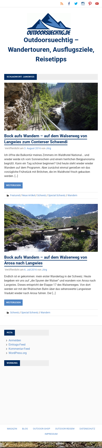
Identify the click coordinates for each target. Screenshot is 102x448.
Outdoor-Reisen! (64, 429)
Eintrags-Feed (17, 345)
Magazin (12, 429)
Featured (15, 196)
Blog (25, 429)
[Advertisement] (33, 394)
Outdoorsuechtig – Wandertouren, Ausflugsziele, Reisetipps (51, 50)
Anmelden (15, 341)
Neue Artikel (28, 196)
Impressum (51, 435)
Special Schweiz (56, 196)
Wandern (72, 196)
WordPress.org (18, 354)
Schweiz (41, 196)
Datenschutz (87, 429)
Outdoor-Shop (41, 429)
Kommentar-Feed (19, 349)
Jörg (48, 149)
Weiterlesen (13, 186)
